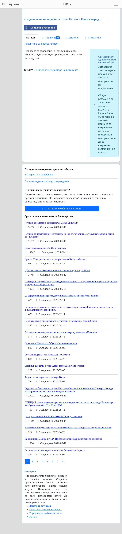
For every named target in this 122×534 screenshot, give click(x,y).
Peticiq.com (10, 4)
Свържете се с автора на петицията (56, 70)
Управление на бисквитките (45, 513)
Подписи (50, 37)
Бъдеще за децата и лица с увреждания (47, 181)
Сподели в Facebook (39, 27)
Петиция (31, 37)
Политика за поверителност (42, 43)
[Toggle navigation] (116, 4)
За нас (33, 516)
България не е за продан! (39, 174)
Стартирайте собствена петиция (61, 208)
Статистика (92, 37)
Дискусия (72, 37)
